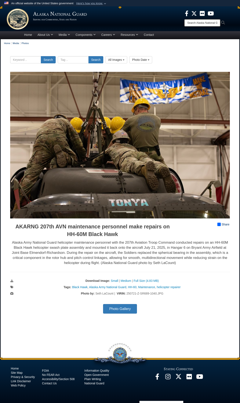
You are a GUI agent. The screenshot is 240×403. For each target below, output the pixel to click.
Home (28, 34)
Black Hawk (80, 287)
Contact (149, 34)
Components (86, 34)
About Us (45, 34)
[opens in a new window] (186, 13)
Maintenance (146, 287)
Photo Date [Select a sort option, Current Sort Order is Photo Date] (140, 59)
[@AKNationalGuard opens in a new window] (178, 377)
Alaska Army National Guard (107, 287)
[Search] (202, 22)
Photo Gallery (120, 309)
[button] (91, 3)
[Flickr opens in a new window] (189, 377)
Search (48, 59)
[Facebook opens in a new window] (157, 377)
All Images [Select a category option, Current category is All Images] (116, 59)
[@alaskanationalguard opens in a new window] (168, 377)
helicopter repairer (169, 287)
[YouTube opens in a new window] (199, 377)
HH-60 (132, 287)
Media (64, 34)
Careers (108, 34)
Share (223, 224)
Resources (129, 34)
